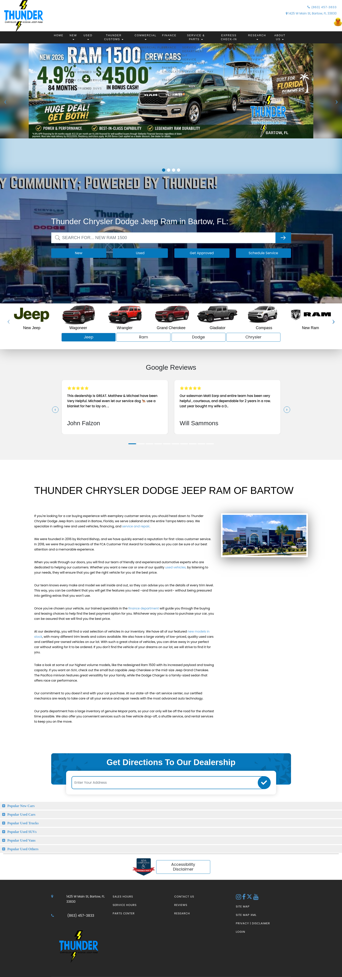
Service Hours (125, 905)
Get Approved (202, 253)
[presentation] (55, 409)
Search (57, 234)
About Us (279, 37)
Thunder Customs (113, 37)
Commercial (145, 37)
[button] (132, 443)
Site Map (243, 906)
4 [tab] (178, 170)
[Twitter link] (250, 898)
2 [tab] (168, 170)
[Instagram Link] (239, 898)
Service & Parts (196, 37)
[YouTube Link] (256, 898)
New (73, 37)
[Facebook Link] (244, 898)
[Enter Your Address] (168, 782)
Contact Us (184, 897)
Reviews (181, 905)
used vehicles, (175, 567)
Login (240, 932)
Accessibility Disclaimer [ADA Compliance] (183, 867)
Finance (169, 37)
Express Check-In (229, 37)
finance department (143, 608)
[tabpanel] (171, 90)
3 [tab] (173, 170)
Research (257, 37)
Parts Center (124, 913)
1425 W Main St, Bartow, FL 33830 (311, 13)
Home (59, 35)
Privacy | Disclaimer (253, 923)
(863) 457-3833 (322, 7)
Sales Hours (123, 897)
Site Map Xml (246, 915)
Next (336, 111)
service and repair (136, 526)
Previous (5, 111)
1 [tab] (163, 170)
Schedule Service (263, 253)
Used (88, 37)
